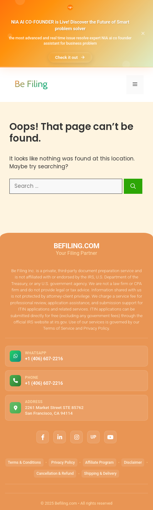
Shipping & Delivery (100, 473)
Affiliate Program (99, 462)
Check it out (70, 57)
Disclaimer (133, 462)
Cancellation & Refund (55, 473)
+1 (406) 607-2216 (44, 358)
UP (93, 437)
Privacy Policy (63, 462)
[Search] (133, 186)
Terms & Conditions (24, 462)
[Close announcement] (143, 33)
